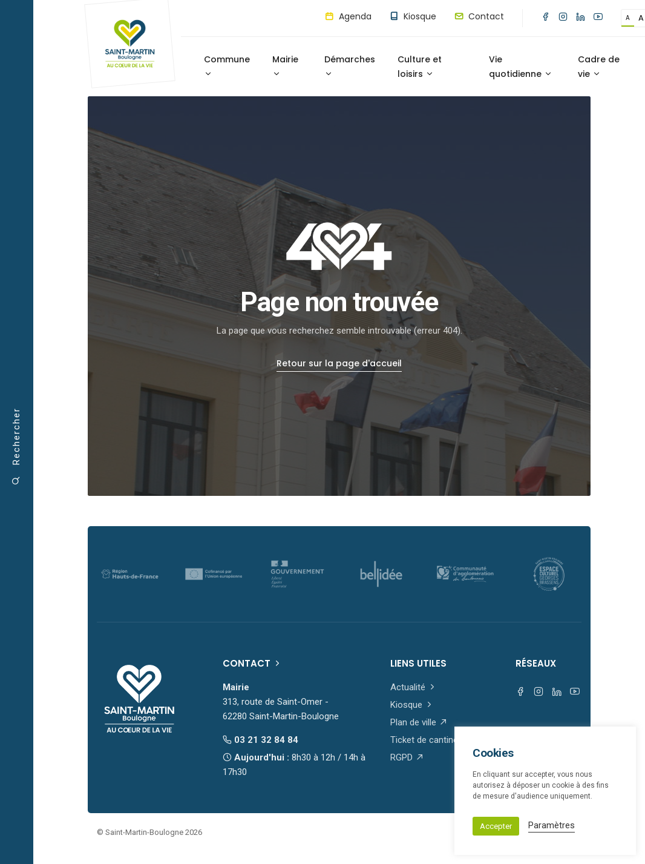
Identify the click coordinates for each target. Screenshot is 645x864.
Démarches (349, 65)
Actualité (413, 687)
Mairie (285, 65)
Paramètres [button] (551, 825)
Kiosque (413, 16)
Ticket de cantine (430, 739)
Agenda (348, 16)
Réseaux (536, 663)
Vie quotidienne (520, 66)
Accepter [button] (496, 826)
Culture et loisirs (420, 66)
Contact (479, 16)
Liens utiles (418, 663)
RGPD (407, 757)
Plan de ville (419, 722)
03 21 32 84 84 (260, 739)
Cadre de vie (599, 66)
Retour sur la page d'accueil (339, 363)
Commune (227, 65)
